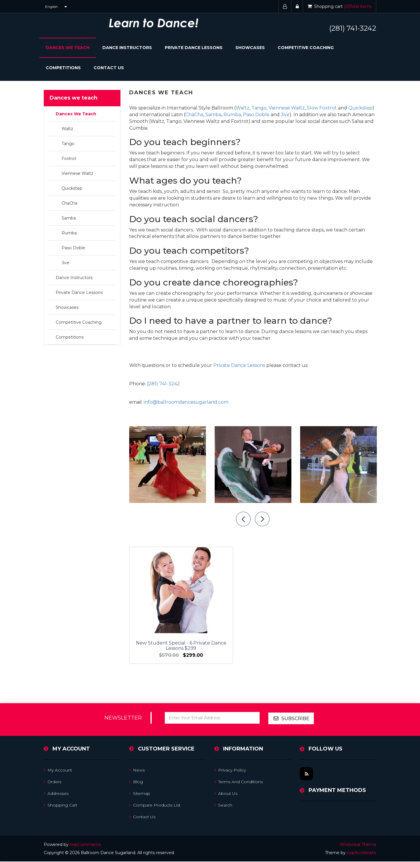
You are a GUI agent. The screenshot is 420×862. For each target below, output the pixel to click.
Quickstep (72, 188)
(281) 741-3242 (352, 28)
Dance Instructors (127, 47)
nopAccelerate (361, 853)
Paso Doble (73, 247)
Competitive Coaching (306, 47)
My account (58, 770)
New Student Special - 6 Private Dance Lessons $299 (167, 622)
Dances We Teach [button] (68, 47)
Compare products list (155, 805)
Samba (69, 218)
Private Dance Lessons (194, 47)
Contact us (142, 817)
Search (223, 805)
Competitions (63, 67)
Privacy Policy (230, 770)
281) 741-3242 (164, 383)
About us (225, 794)
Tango (68, 143)
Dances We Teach (76, 113)
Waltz (67, 128)
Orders (52, 782)
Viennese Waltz (77, 173)
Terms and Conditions (238, 782)
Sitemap (139, 794)
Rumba (69, 233)
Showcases (250, 47)
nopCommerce (85, 845)
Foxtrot (69, 158)
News (137, 770)
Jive (65, 262)
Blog (136, 782)
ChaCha (69, 203)
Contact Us (109, 67)
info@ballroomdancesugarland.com (186, 402)
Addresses (56, 794)
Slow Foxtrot (322, 108)
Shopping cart (60, 805)
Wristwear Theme (358, 845)
